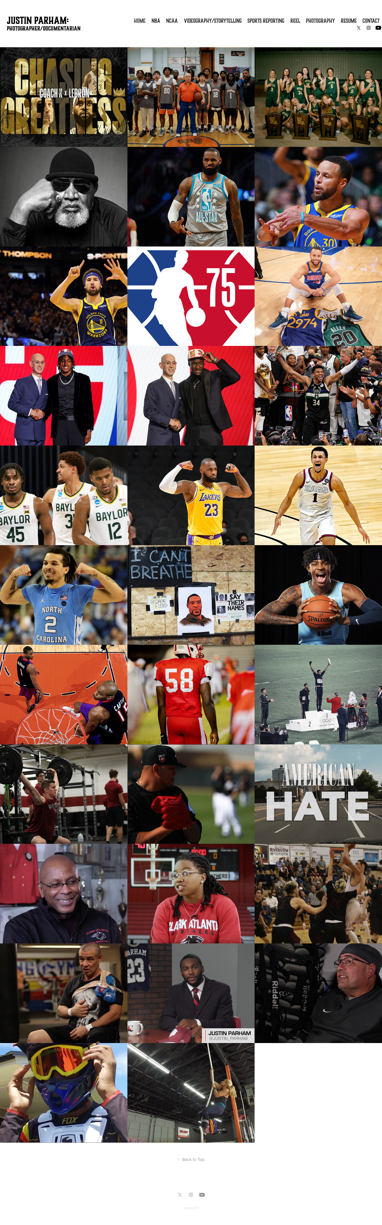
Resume (349, 20)
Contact (371, 20)
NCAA (172, 20)
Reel (295, 20)
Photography (320, 20)
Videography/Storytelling (213, 20)
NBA (156, 20)
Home (139, 20)
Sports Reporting (266, 20)
